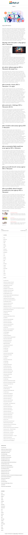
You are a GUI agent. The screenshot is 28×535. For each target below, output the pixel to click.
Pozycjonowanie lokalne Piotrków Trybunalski (9, 380)
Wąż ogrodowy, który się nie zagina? (8, 290)
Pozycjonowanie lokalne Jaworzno (7, 396)
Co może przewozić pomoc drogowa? (8, 283)
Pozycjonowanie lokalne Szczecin (7, 414)
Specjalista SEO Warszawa (14, 212)
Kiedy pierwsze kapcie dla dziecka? (8, 422)
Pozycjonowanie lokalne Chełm (7, 367)
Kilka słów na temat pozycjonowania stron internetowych (10, 427)
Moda (4, 247)
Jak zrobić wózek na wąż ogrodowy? (8, 309)
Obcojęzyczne (5, 252)
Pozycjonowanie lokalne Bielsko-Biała (8, 319)
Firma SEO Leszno (5, 348)
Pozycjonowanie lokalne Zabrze (7, 354)
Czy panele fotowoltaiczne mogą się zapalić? (9, 337)
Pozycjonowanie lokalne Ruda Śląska (8, 353)
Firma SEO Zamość (5, 333)
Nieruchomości (5, 250)
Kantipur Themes (16, 533)
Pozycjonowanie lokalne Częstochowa (8, 324)
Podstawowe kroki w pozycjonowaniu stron (9, 438)
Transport (4, 265)
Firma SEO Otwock (5, 280)
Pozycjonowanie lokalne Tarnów (7, 364)
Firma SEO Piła (5, 317)
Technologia (5, 263)
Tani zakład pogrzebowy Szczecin (7, 293)
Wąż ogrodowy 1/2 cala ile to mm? (8, 288)
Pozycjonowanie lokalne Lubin (7, 320)
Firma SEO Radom (5, 361)
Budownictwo (5, 239)
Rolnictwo (4, 258)
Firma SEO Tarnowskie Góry (7, 404)
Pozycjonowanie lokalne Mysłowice (8, 395)
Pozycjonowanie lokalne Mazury (7, 408)
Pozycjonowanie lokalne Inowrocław (8, 303)
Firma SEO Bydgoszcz (6, 332)
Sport (4, 262)
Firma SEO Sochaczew (6, 314)
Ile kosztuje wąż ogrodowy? (7, 335)
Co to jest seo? (12, 217)
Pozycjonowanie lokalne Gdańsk (7, 372)
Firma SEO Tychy (5, 312)
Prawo (4, 255)
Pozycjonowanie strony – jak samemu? (8, 432)
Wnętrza (4, 273)
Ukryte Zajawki (5, 268)
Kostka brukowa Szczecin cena (7, 304)
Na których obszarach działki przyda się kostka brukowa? (11, 295)
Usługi (4, 271)
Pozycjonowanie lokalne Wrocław (7, 417)
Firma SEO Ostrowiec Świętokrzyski (8, 393)
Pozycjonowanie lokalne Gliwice (7, 401)
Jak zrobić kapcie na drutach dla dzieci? (8, 421)
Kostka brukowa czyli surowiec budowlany (8, 298)
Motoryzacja (5, 249)
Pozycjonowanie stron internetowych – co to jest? (10, 435)
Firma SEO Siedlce (5, 362)
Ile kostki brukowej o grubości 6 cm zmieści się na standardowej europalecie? (11, 475)
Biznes (4, 237)
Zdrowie (2, 530)
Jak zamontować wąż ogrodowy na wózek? (9, 382)
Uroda (4, 270)
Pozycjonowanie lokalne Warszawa (8, 409)
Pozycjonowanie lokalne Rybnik (7, 322)
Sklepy (4, 260)
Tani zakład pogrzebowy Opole (7, 296)
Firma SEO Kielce (5, 327)
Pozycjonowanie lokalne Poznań (7, 311)
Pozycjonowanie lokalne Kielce (7, 325)
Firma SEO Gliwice (5, 356)
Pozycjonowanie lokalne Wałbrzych (8, 330)
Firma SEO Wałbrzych (6, 375)
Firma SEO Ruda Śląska (4, 454)
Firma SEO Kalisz (5, 385)
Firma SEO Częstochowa (6, 388)
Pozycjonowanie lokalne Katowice (7, 406)
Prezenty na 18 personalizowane (7, 437)
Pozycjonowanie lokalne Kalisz (7, 377)
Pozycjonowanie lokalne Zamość (7, 369)
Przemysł (4, 257)
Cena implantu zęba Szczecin (7, 341)
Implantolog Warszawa (13, 221)
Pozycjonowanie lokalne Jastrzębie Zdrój (8, 390)
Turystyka (4, 266)
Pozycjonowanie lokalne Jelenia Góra (8, 383)
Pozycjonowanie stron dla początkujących (8, 440)
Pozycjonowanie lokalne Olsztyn (7, 338)
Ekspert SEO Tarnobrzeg (6, 343)
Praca (2, 509)
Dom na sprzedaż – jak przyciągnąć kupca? (9, 403)
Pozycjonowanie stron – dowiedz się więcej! (9, 429)
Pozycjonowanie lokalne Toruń (7, 425)
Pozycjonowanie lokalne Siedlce (7, 387)
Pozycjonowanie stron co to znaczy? (8, 430)
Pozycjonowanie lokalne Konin (7, 398)
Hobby (4, 242)
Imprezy (4, 244)
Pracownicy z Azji (5, 419)
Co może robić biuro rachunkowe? (8, 345)
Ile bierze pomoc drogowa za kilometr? (8, 282)
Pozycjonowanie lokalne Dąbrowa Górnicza (9, 316)
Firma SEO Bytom (5, 351)
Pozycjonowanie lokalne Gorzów (7, 374)
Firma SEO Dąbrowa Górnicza (7, 301)
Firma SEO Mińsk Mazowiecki (7, 366)
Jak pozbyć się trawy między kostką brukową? (9, 299)
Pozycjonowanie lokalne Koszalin (7, 359)
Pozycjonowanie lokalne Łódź (7, 411)
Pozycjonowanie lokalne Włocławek (8, 400)
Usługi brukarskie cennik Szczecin (7, 285)
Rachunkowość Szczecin (6, 346)
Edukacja (4, 241)
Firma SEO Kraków (5, 379)
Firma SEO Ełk (5, 358)
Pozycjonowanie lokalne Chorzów (7, 416)
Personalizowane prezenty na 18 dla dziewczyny (9, 424)
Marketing (4, 245)
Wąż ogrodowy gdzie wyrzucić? (7, 291)
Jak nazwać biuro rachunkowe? (7, 340)
